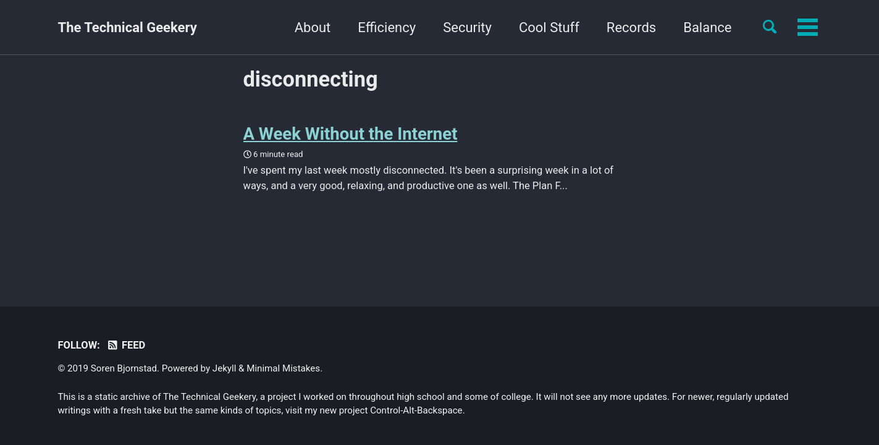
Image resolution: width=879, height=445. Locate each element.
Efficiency (310, 27)
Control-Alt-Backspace (416, 410)
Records (554, 27)
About (235, 27)
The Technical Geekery (127, 27)
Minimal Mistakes (283, 368)
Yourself (707, 27)
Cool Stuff (472, 27)
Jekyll (224, 368)
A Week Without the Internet (350, 134)
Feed (125, 345)
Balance (631, 27)
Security (390, 27)
